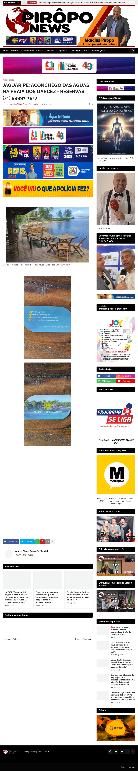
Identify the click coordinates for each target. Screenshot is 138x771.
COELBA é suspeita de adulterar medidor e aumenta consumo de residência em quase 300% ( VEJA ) (123, 647)
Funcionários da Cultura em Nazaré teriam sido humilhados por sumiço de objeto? (78, 596)
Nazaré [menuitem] (14, 50)
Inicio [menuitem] (5, 50)
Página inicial (8, 80)
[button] (130, 2)
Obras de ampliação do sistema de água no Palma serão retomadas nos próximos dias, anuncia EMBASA (82, 2)
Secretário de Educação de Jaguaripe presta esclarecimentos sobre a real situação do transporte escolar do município (123, 680)
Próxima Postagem (83, 639)
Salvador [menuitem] (51, 50)
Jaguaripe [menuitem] (62, 50)
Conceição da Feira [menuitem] (80, 50)
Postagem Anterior (12, 639)
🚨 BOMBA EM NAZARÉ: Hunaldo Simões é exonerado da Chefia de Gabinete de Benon (121, 631)
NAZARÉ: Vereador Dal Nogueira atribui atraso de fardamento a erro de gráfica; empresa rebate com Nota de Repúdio (16, 597)
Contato (132, 767)
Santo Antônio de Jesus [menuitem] (32, 50)
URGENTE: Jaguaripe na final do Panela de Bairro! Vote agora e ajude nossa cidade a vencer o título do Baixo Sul (123, 696)
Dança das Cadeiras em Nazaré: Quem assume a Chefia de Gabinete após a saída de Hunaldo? (122, 663)
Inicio (123, 767)
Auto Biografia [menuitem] (98, 50)
